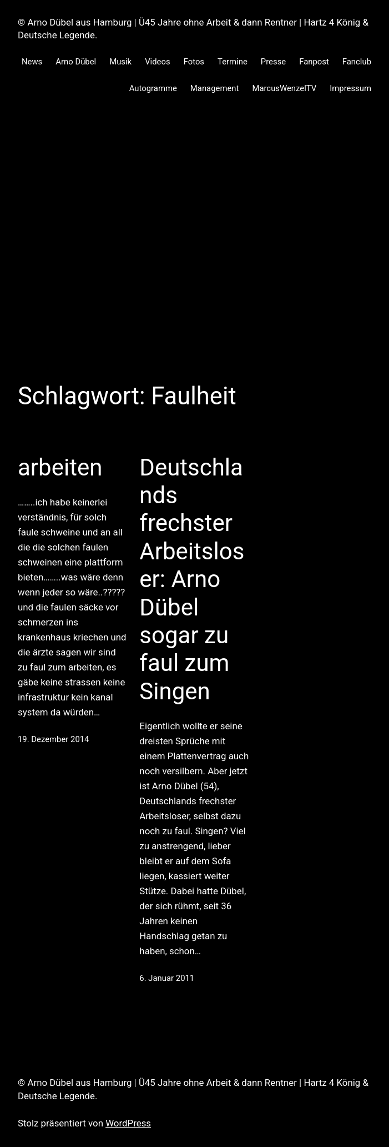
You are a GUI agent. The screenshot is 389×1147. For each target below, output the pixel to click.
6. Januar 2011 (166, 978)
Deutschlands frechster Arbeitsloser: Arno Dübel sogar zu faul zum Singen (191, 579)
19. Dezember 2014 (53, 739)
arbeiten (60, 467)
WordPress (128, 1123)
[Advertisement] (194, 260)
